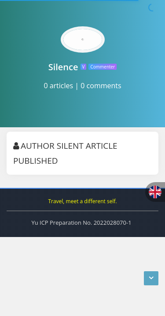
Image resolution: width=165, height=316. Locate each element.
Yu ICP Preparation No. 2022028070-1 (81, 222)
